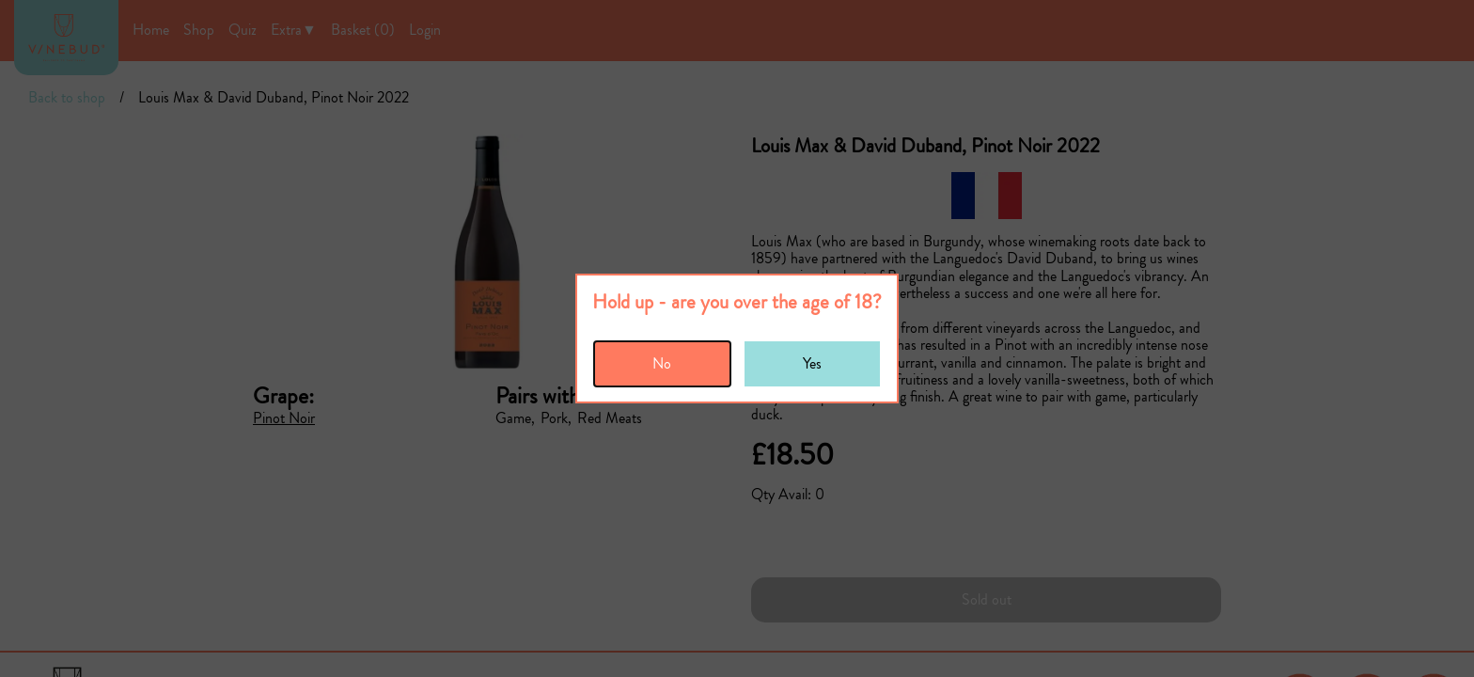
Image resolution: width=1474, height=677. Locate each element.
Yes (812, 363)
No (661, 363)
